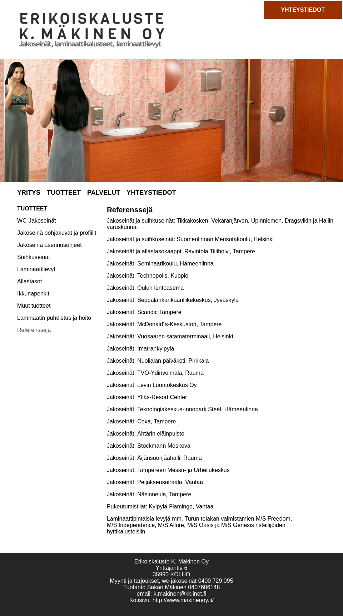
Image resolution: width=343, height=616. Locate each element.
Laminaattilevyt (36, 269)
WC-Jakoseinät (36, 221)
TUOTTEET (64, 192)
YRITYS (28, 192)
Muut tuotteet (33, 306)
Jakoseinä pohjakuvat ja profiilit (56, 233)
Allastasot (29, 281)
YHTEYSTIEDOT (303, 10)
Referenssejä (34, 330)
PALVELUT (103, 192)
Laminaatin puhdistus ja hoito (54, 318)
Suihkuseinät (33, 257)
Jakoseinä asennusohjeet (49, 245)
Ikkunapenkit (33, 293)
